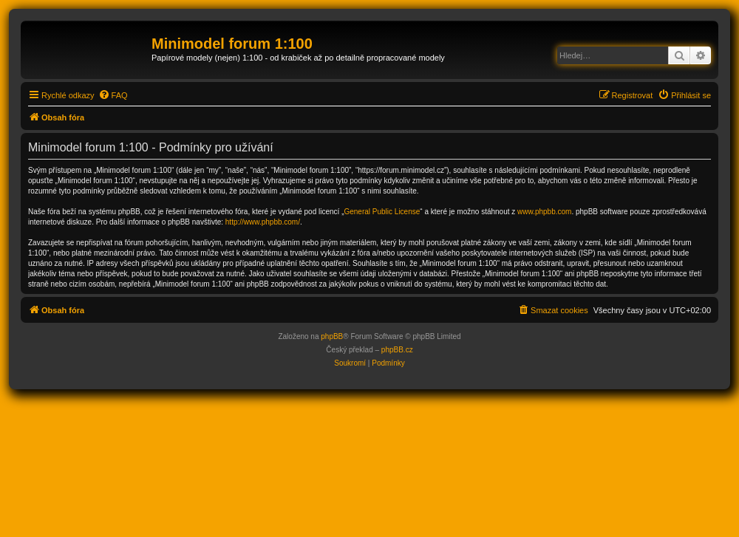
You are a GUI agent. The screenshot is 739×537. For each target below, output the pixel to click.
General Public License (382, 212)
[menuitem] (113, 95)
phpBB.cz (397, 350)
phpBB (332, 336)
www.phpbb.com (544, 212)
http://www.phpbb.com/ (262, 222)
